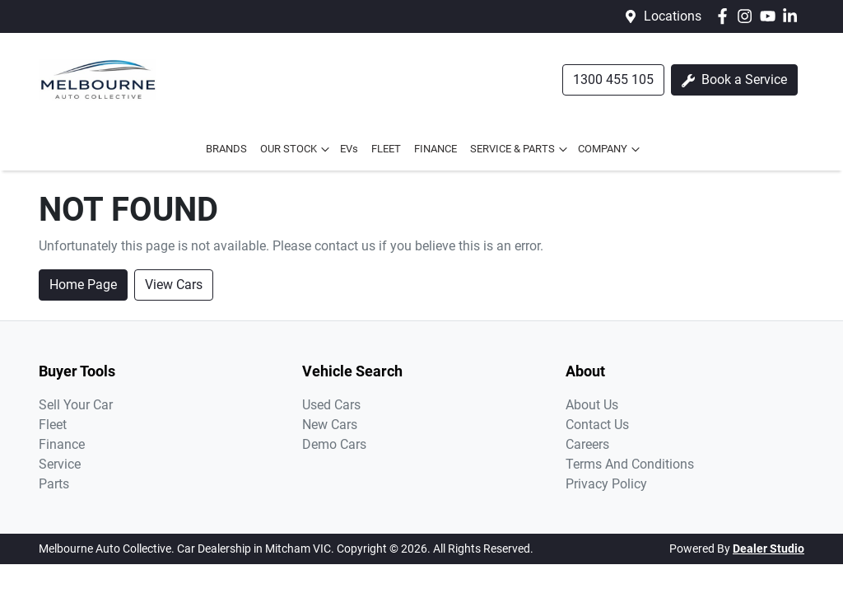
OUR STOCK (296, 149)
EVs (349, 148)
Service (60, 464)
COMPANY (611, 149)
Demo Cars (334, 444)
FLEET (386, 148)
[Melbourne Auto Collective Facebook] (726, 16)
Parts (54, 484)
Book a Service (734, 79)
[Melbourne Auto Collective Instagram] (748, 16)
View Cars (174, 284)
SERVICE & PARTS (520, 149)
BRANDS (226, 148)
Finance (62, 444)
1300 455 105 (613, 79)
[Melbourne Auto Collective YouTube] (771, 16)
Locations (672, 16)
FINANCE (435, 148)
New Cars (329, 424)
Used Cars (331, 405)
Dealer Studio (768, 548)
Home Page (83, 284)
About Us (592, 405)
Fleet (53, 424)
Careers (587, 444)
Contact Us (597, 424)
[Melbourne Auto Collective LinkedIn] (793, 16)
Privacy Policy (606, 484)
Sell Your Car (76, 405)
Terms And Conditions (630, 464)
